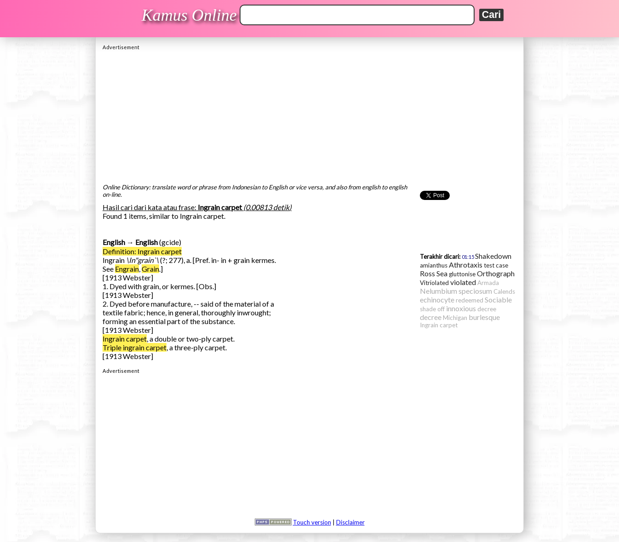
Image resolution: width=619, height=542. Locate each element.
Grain (150, 268)
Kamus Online (189, 15)
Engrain (127, 268)
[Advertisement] (309, 114)
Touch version (312, 522)
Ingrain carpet (125, 338)
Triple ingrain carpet (134, 347)
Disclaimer (350, 522)
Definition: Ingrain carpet (142, 251)
